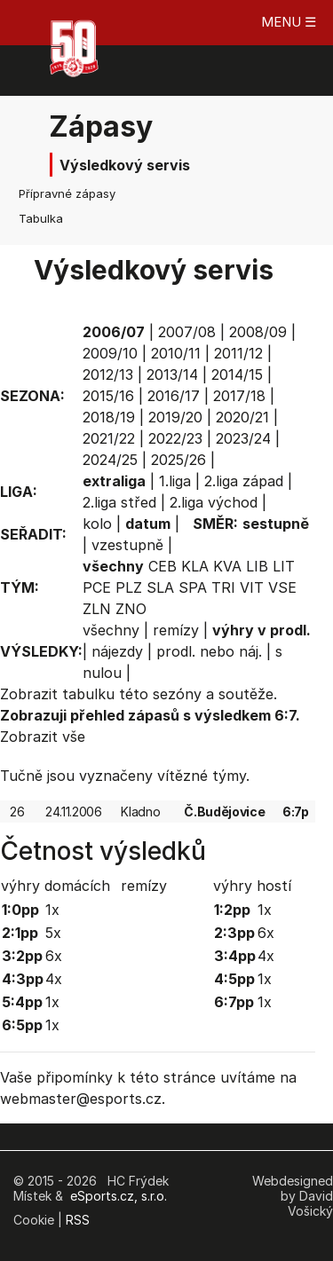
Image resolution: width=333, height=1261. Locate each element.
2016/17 (173, 396)
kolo (97, 523)
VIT (252, 587)
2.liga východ (214, 502)
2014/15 (237, 374)
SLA (160, 587)
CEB (162, 566)
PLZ (128, 587)
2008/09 (258, 332)
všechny (111, 630)
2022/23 (175, 438)
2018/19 (109, 417)
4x (53, 979)
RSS (78, 1219)
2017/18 (239, 396)
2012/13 (108, 374)
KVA (227, 566)
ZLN (97, 609)
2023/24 (243, 438)
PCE (97, 587)
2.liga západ (243, 481)
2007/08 (187, 332)
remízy (176, 630)
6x (53, 956)
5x (53, 933)
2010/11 (176, 353)
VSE (282, 587)
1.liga (175, 481)
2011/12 (238, 353)
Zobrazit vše (42, 736)
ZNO (131, 609)
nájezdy (117, 651)
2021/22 (109, 438)
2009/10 (110, 353)
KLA (195, 566)
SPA (192, 587)
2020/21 (242, 417)
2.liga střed (119, 502)
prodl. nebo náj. (209, 651)
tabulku (88, 694)
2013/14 (172, 374)
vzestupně (127, 545)
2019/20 (175, 417)
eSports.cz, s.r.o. (118, 1195)
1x (52, 909)
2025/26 (178, 460)
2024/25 (110, 460)
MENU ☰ (288, 21)
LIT (284, 566)
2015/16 (108, 396)
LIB (257, 566)
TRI (223, 587)
